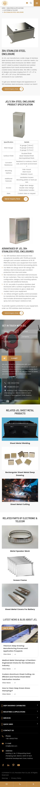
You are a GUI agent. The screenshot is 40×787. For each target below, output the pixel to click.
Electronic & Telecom (11, 10)
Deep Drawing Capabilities (14, 705)
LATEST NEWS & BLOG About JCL (20, 620)
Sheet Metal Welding (20, 443)
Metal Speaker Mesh (20, 551)
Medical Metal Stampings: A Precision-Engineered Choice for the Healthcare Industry (20, 663)
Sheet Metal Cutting (20, 504)
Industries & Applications (15, 8)
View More (8, 654)
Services (7, 718)
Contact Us (8, 730)
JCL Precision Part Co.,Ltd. (21, 773)
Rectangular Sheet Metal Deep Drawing (20, 474)
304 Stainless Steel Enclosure (14, 12)
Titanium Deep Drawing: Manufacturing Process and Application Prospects (14, 648)
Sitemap (5, 778)
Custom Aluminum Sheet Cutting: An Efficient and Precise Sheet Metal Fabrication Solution (19, 677)
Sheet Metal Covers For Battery (20, 609)
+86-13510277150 (14, 383)
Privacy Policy (16, 778)
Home (3, 8)
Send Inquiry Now (14, 89)
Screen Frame (20, 580)
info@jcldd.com (14, 387)
